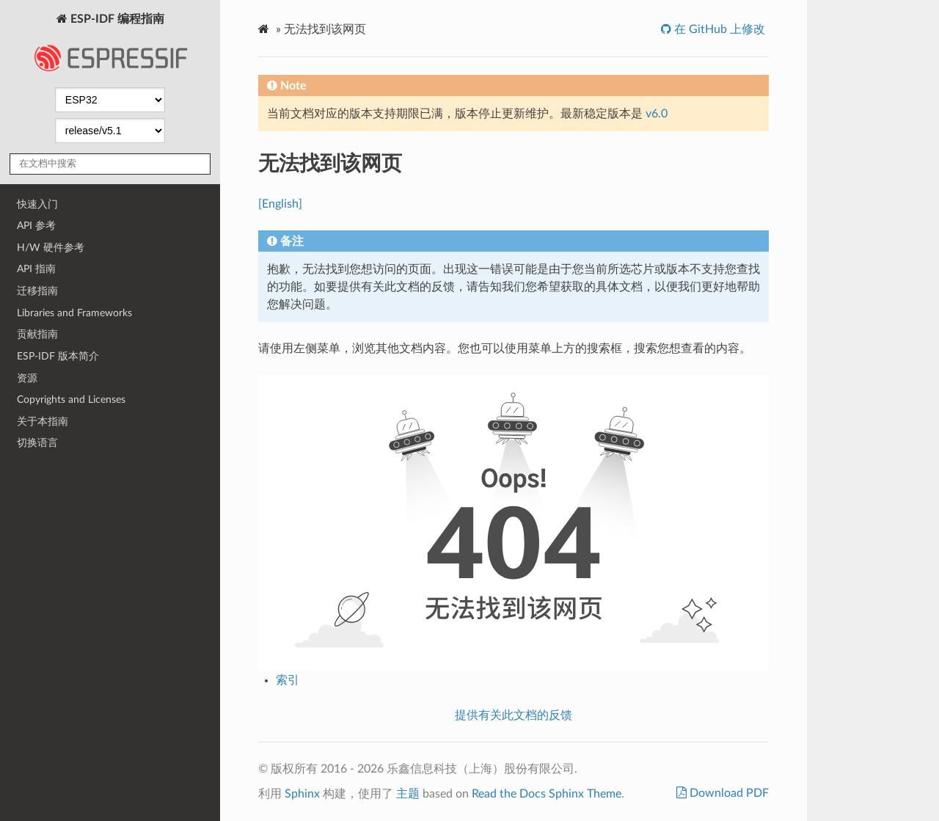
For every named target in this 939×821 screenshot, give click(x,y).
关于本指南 (42, 421)
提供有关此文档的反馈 (513, 715)
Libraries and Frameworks (74, 312)
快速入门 (37, 204)
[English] (280, 204)
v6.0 (657, 114)
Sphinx (302, 794)
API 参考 (36, 225)
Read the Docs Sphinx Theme (546, 794)
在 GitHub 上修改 (718, 29)
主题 (408, 794)
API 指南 (36, 268)
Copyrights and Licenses (71, 399)
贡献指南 (37, 334)
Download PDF (728, 793)
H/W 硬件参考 (50, 247)
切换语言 (37, 442)
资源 (27, 378)
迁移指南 (37, 290)
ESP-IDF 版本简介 (58, 356)
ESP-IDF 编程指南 (110, 47)
